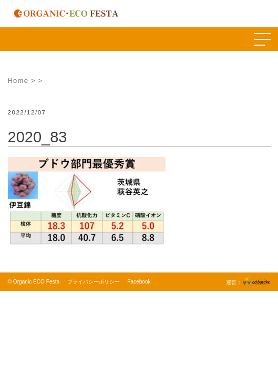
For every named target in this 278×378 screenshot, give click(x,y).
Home (18, 81)
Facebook (138, 282)
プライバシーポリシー (93, 282)
